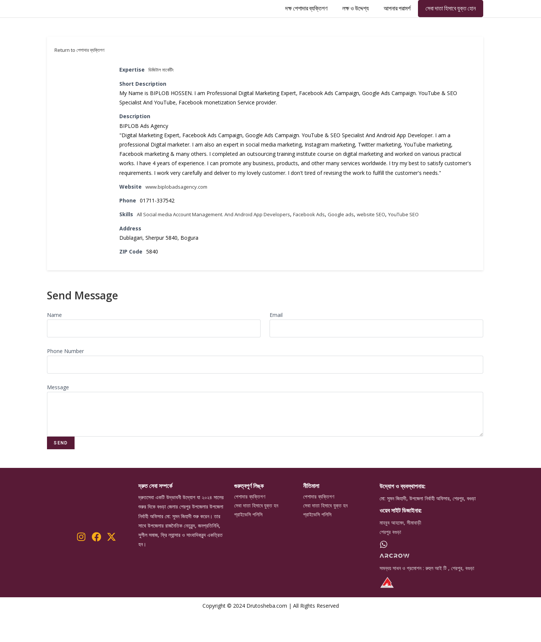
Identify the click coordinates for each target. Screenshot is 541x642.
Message (58, 415)
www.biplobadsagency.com (178, 214)
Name (54, 342)
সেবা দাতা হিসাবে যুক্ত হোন (450, 22)
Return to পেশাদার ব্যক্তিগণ (79, 78)
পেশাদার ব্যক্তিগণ (249, 525)
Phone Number (65, 379)
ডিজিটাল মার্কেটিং (162, 97)
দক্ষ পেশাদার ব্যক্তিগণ (306, 22)
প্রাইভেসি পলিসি (248, 544)
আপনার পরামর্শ (397, 22)
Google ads (355, 242)
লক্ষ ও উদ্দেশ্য (355, 22)
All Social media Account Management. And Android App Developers (219, 242)
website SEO (387, 242)
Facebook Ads (322, 242)
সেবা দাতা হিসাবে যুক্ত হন (256, 535)
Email (276, 342)
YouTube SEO (422, 242)
